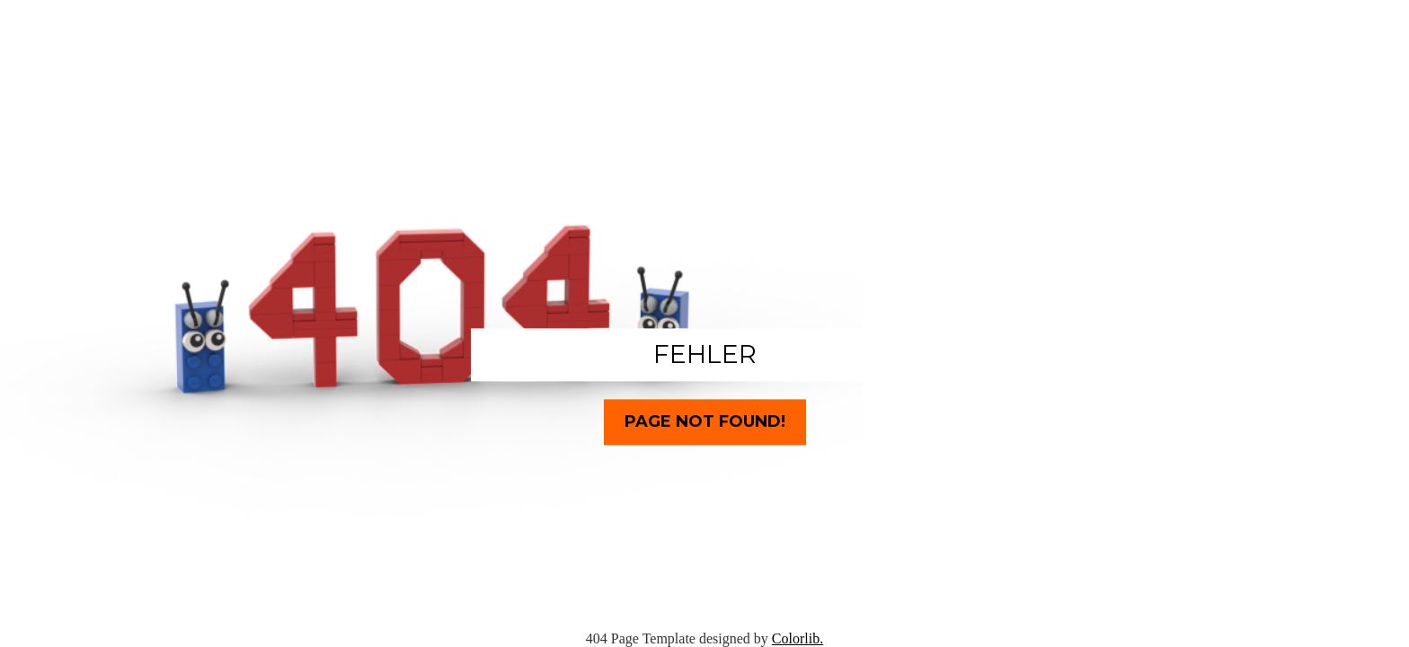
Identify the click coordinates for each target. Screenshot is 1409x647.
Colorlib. (797, 638)
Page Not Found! (705, 421)
